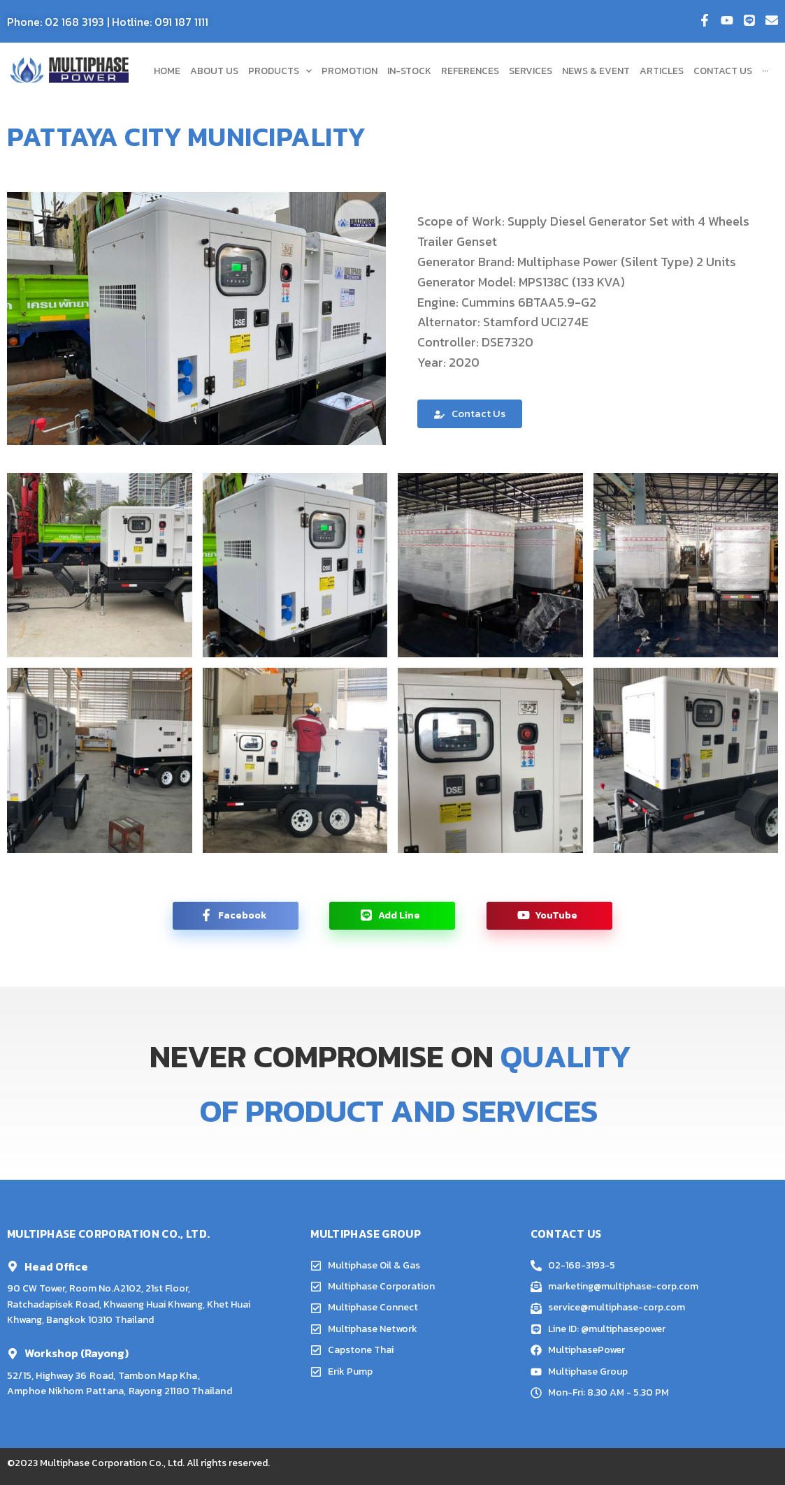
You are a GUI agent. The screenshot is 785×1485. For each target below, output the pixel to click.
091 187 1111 (181, 21)
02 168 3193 (74, 21)
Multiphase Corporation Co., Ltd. (112, 1463)
